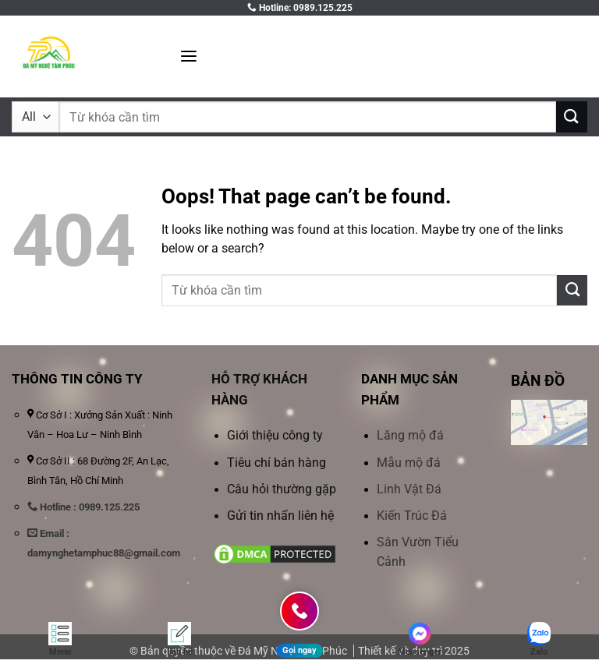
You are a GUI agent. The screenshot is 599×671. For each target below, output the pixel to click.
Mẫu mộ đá (409, 463)
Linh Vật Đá (409, 489)
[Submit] (571, 116)
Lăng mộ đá (410, 436)
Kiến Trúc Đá (412, 516)
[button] (188, 56)
